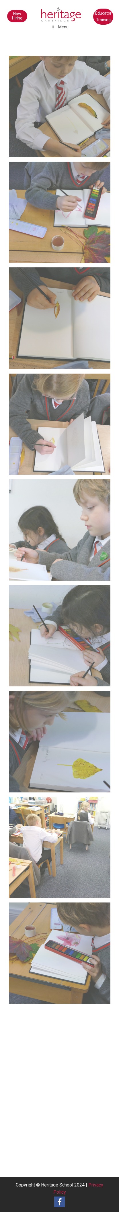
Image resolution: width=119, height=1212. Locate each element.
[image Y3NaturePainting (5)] (62, 532)
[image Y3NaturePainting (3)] (62, 743)
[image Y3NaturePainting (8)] (62, 214)
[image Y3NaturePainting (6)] (62, 426)
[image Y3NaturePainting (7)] (62, 320)
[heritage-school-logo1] (49, 11)
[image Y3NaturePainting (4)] (62, 638)
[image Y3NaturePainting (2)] (62, 849)
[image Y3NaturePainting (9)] (62, 109)
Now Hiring (17, 15)
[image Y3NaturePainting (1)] (62, 955)
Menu (59, 27)
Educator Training (103, 16)
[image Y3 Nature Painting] (62, 1061)
